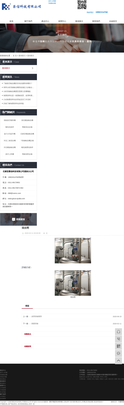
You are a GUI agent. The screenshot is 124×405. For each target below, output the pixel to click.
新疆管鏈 (34, 324)
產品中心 (45, 21)
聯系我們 (96, 21)
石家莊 (89, 379)
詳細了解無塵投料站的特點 (14, 103)
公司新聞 (3, 388)
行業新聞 (3, 390)
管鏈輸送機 (3, 375)
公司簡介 (3, 396)
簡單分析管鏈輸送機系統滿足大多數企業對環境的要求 (19, 87)
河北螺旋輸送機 (10, 147)
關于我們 (28, 21)
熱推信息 (82, 377)
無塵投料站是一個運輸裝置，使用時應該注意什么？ (19, 95)
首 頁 (15, 56)
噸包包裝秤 (9, 127)
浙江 (112, 379)
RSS (101, 377)
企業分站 (89, 377)
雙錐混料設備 (27, 154)
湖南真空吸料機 (10, 120)
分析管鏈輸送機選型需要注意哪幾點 (17, 91)
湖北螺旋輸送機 (27, 120)
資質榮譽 (3, 398)
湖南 (122, 379)
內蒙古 (97, 379)
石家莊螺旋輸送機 (27, 134)
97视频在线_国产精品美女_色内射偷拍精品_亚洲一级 (17, 404)
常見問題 (3, 392)
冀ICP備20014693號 (55, 402)
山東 (106, 379)
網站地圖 (96, 377)
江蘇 (109, 379)
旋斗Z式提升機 (9, 134)
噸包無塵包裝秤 (27, 147)
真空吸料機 (74, 402)
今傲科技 (121, 402)
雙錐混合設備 (27, 127)
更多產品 (3, 379)
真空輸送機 (89, 402)
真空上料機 (9, 154)
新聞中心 (62, 21)
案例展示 (79, 21)
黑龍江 (102, 379)
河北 (93, 379)
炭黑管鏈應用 (36, 316)
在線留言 (113, 21)
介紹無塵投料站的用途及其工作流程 (17, 99)
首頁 (11, 21)
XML (105, 377)
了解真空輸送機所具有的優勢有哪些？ (18, 83)
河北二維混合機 (10, 141)
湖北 (119, 379)
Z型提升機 (3, 377)
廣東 (115, 379)
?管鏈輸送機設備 (27, 141)
